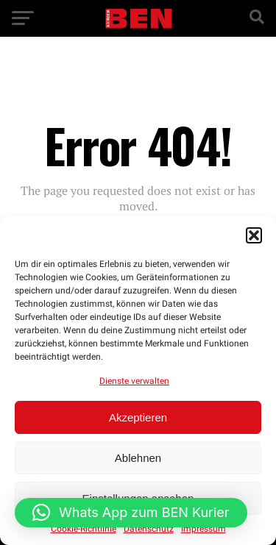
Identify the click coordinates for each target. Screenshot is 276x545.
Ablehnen (138, 458)
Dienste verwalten (134, 381)
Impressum (203, 529)
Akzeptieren (138, 417)
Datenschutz (149, 529)
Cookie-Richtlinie (83, 529)
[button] (254, 235)
